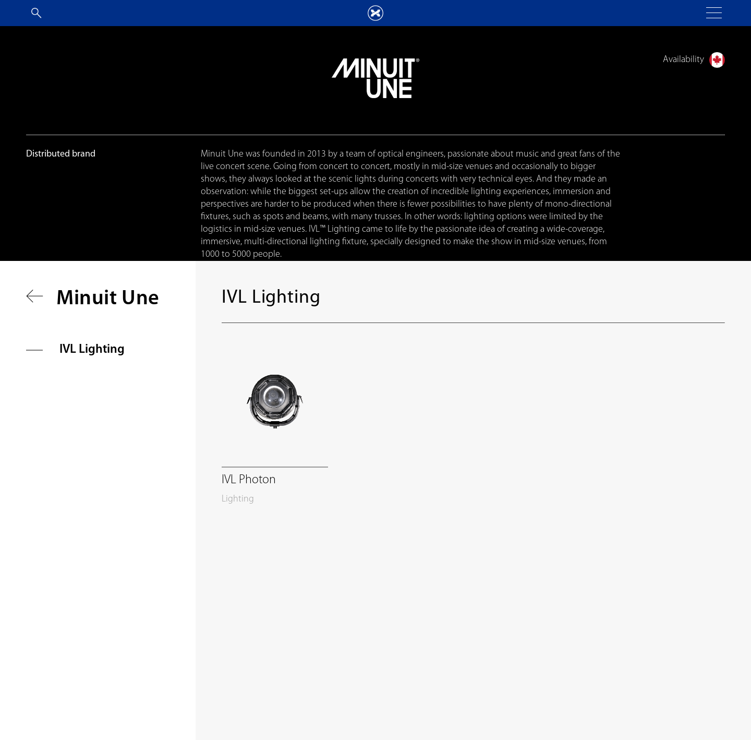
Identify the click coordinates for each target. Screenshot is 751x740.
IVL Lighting (92, 349)
